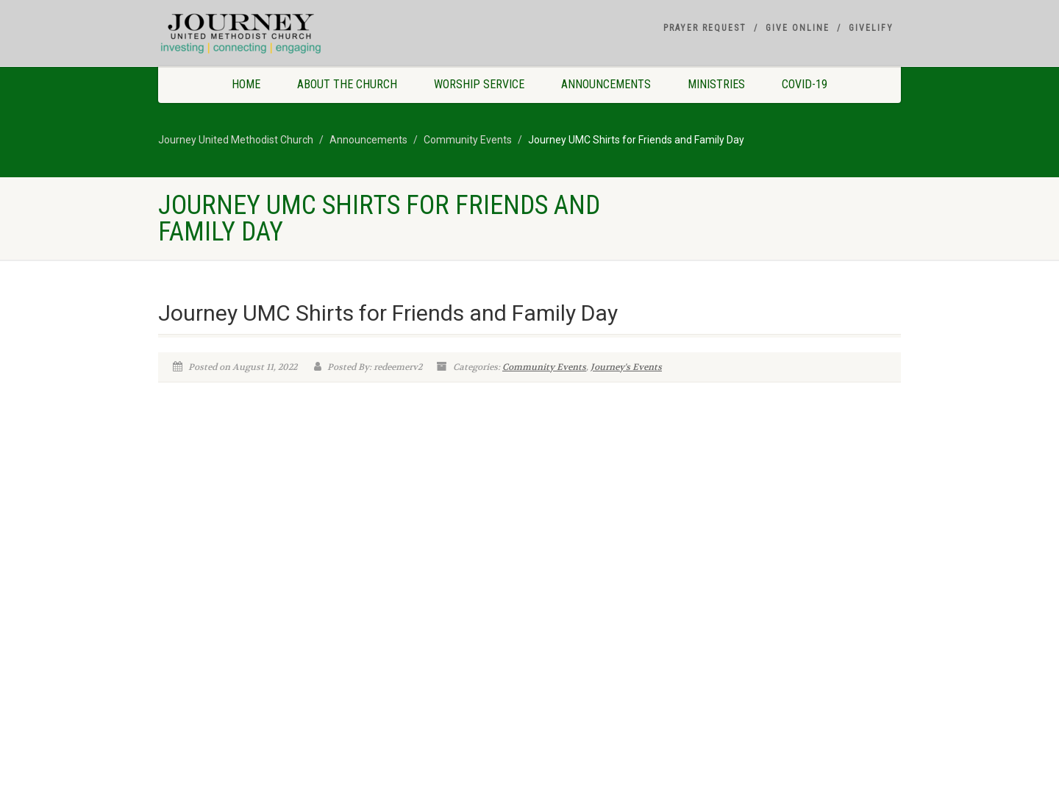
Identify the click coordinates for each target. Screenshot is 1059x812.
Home (246, 84)
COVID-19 (804, 84)
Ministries (716, 84)
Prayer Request (704, 28)
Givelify (871, 28)
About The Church (347, 84)
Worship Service (479, 84)
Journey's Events (626, 367)
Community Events (544, 367)
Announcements (606, 84)
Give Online (798, 28)
